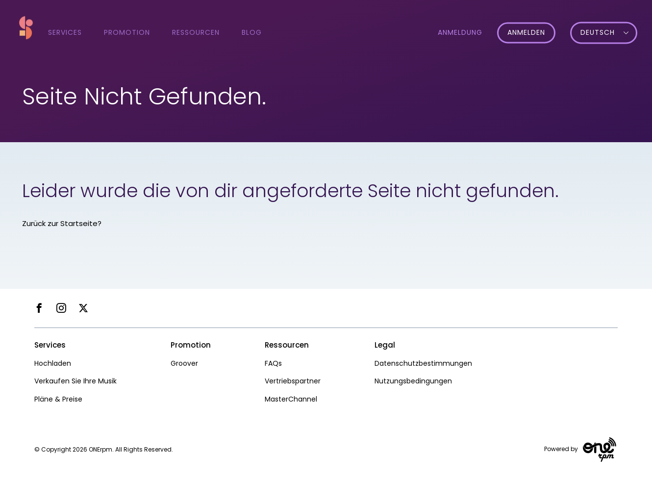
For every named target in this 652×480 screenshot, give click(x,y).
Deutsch (597, 33)
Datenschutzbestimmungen (423, 363)
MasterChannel (291, 399)
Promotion (127, 32)
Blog (252, 32)
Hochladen (52, 363)
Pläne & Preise (58, 399)
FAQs (273, 363)
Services (65, 32)
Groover (184, 363)
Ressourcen (196, 32)
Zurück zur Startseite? (61, 223)
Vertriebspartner (293, 381)
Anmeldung (460, 32)
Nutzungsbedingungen (413, 381)
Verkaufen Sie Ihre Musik (75, 381)
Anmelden (526, 33)
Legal (385, 345)
